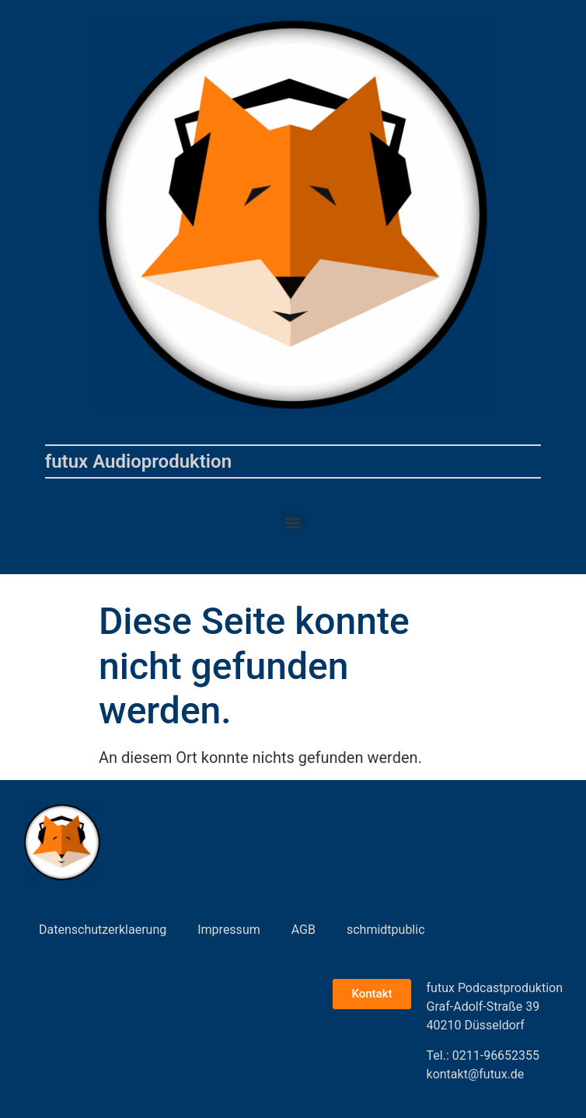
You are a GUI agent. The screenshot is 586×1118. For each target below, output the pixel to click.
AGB (303, 929)
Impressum (228, 929)
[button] (293, 522)
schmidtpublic (386, 929)
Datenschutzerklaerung (102, 929)
